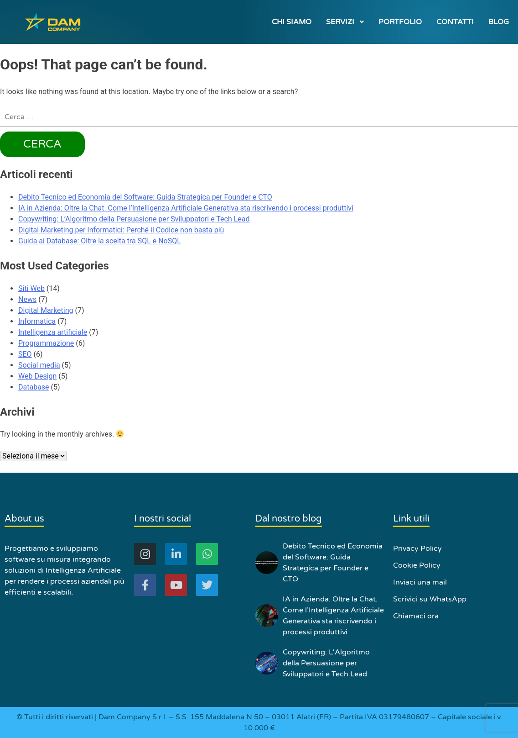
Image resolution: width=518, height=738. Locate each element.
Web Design (37, 376)
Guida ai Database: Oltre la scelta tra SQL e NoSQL (99, 241)
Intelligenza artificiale (52, 332)
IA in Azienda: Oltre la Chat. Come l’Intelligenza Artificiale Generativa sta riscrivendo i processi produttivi (185, 208)
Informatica (37, 321)
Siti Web (31, 288)
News (27, 299)
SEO (25, 354)
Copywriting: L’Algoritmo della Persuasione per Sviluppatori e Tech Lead (134, 219)
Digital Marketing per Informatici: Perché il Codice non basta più (121, 230)
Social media (39, 365)
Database (33, 387)
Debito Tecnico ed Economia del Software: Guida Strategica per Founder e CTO (145, 197)
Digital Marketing (45, 310)
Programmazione (46, 343)
